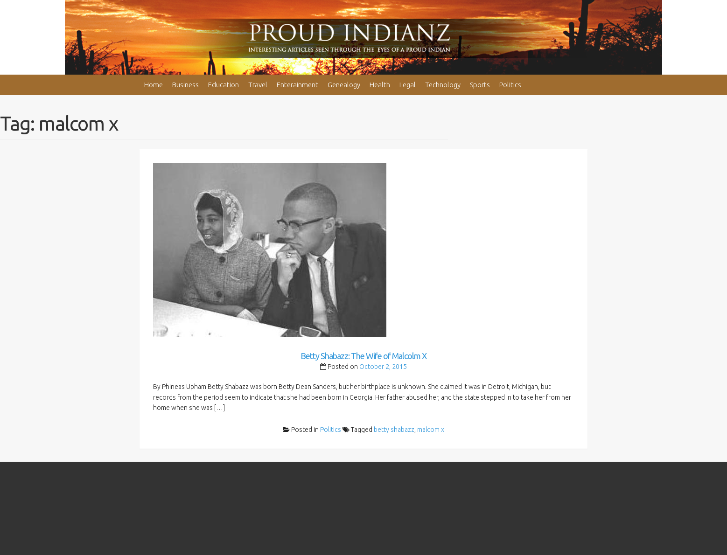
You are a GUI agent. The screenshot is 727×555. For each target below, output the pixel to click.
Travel (257, 85)
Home (153, 85)
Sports (480, 85)
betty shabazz (394, 429)
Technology (443, 85)
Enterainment (297, 85)
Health (380, 85)
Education (223, 85)
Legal (407, 85)
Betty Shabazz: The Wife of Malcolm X (363, 356)
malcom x (430, 429)
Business (185, 85)
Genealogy (344, 85)
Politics (510, 85)
